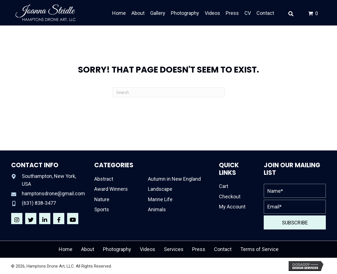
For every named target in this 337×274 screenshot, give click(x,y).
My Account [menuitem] (232, 207)
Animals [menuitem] (157, 209)
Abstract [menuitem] (103, 179)
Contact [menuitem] (223, 249)
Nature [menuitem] (101, 199)
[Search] (169, 92)
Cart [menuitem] (223, 186)
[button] (16, 218)
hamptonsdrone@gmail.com (53, 193)
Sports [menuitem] (101, 209)
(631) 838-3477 (39, 203)
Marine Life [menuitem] (160, 199)
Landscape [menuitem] (160, 189)
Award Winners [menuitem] (111, 189)
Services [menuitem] (173, 249)
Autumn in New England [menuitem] (174, 179)
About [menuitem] (87, 249)
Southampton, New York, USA (49, 180)
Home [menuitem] (65, 249)
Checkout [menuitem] (230, 196)
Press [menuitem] (198, 249)
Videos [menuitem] (147, 249)
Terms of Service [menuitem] (259, 249)
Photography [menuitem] (117, 249)
